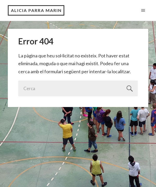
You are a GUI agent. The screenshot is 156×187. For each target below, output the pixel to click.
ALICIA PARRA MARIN (36, 10)
